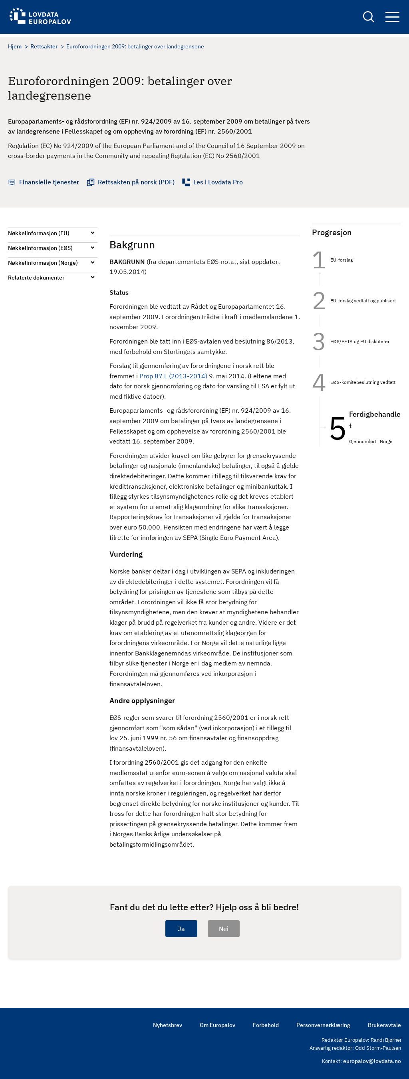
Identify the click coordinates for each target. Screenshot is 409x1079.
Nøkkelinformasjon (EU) (38, 233)
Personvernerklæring (323, 1025)
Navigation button (392, 19)
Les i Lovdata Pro (218, 182)
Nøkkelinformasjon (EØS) (40, 248)
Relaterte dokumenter (36, 277)
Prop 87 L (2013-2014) (174, 376)
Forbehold (266, 1025)
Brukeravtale (384, 1025)
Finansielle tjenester (49, 182)
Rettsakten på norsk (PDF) (136, 182)
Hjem (15, 46)
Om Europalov (217, 1025)
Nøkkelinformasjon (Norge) (43, 262)
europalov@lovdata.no (372, 1061)
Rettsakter (44, 46)
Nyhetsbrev (167, 1025)
